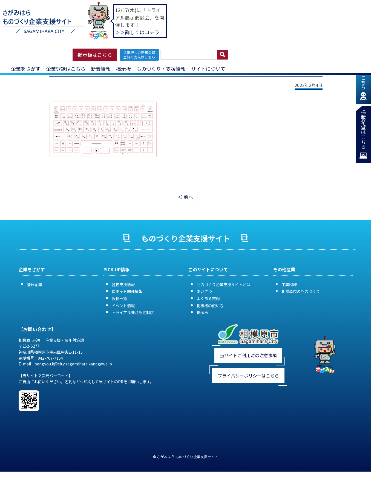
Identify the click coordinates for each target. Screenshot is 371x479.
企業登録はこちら (65, 68)
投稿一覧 (119, 298)
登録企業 (34, 284)
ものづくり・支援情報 (161, 68)
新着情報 (101, 68)
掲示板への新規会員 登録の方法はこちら (139, 54)
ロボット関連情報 (127, 291)
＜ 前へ (185, 196)
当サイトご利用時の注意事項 (248, 355)
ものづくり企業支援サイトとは (223, 284)
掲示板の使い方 (210, 305)
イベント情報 (123, 305)
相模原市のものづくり (300, 291)
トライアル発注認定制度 (133, 312)
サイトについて (208, 68)
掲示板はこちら (94, 54)
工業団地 (289, 284)
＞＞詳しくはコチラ (137, 32)
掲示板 (123, 68)
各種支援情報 (123, 284)
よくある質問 (208, 298)
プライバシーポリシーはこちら (248, 375)
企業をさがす (26, 68)
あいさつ (204, 291)
